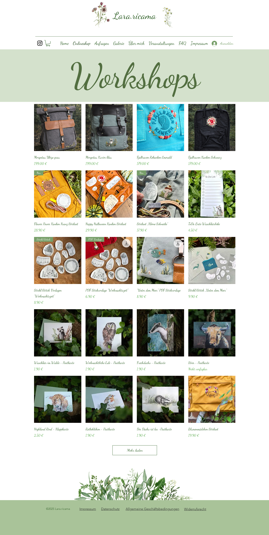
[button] (48, 43)
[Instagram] (39, 43)
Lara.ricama (134, 15)
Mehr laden (135, 450)
